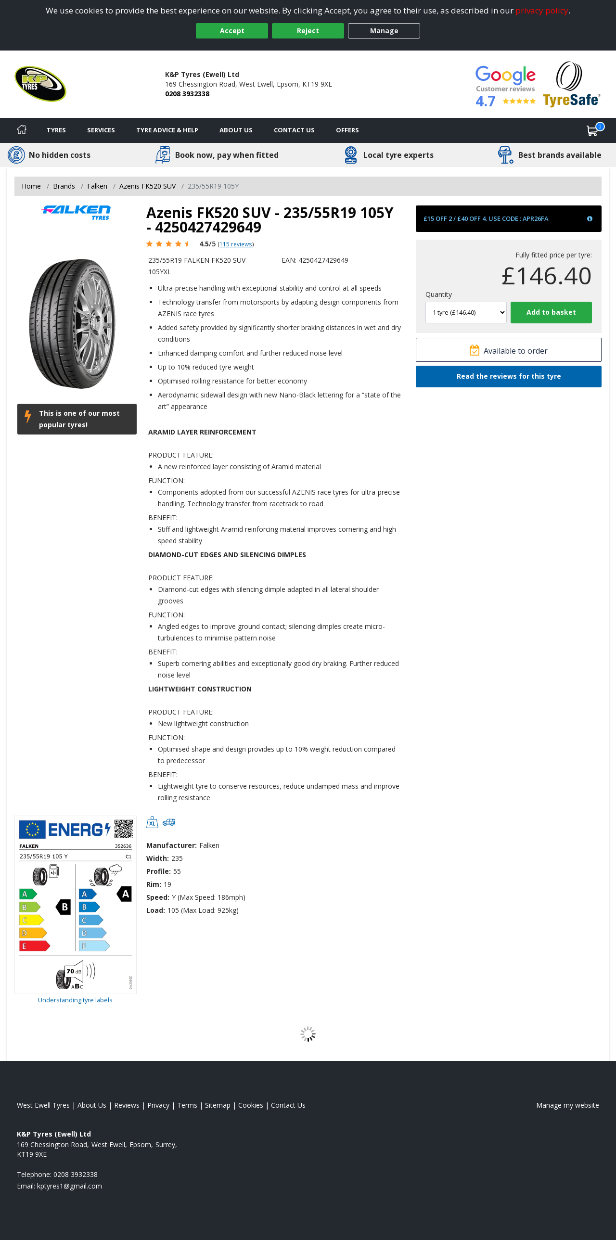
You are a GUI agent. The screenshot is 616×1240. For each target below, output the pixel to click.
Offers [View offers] (347, 130)
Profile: (158, 871)
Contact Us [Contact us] (294, 130)
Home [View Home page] (31, 186)
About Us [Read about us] (91, 1105)
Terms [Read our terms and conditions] (187, 1105)
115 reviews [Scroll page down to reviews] (235, 244)
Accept (232, 30)
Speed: (157, 897)
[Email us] (69, 1185)
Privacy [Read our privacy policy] (158, 1105)
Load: (155, 910)
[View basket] (592, 130)
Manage (384, 30)
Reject (308, 30)
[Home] (21, 130)
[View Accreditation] (572, 83)
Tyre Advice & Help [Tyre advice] (167, 130)
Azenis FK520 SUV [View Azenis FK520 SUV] (147, 186)
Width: (157, 858)
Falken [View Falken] (97, 186)
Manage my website (567, 1105)
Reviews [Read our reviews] (127, 1105)
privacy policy (541, 10)
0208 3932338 (187, 93)
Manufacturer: (171, 845)
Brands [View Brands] (64, 186)
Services (101, 130)
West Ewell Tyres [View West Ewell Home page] (43, 1105)
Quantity (438, 294)
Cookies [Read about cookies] (250, 1105)
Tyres (56, 130)
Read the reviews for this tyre (509, 376)
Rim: (153, 884)
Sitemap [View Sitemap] (218, 1105)
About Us (236, 130)
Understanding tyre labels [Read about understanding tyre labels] (75, 1000)
